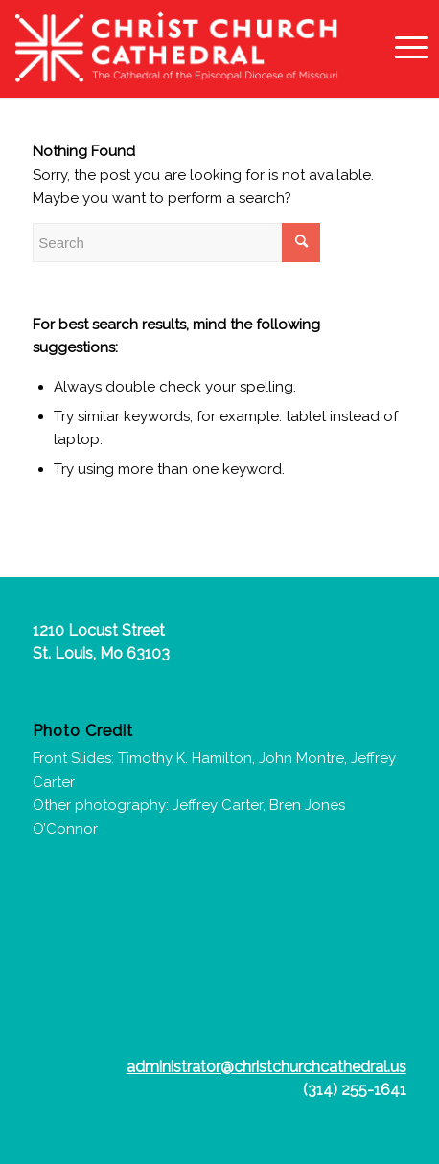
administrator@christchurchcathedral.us (266, 1067)
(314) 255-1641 (354, 1090)
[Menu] (402, 48)
